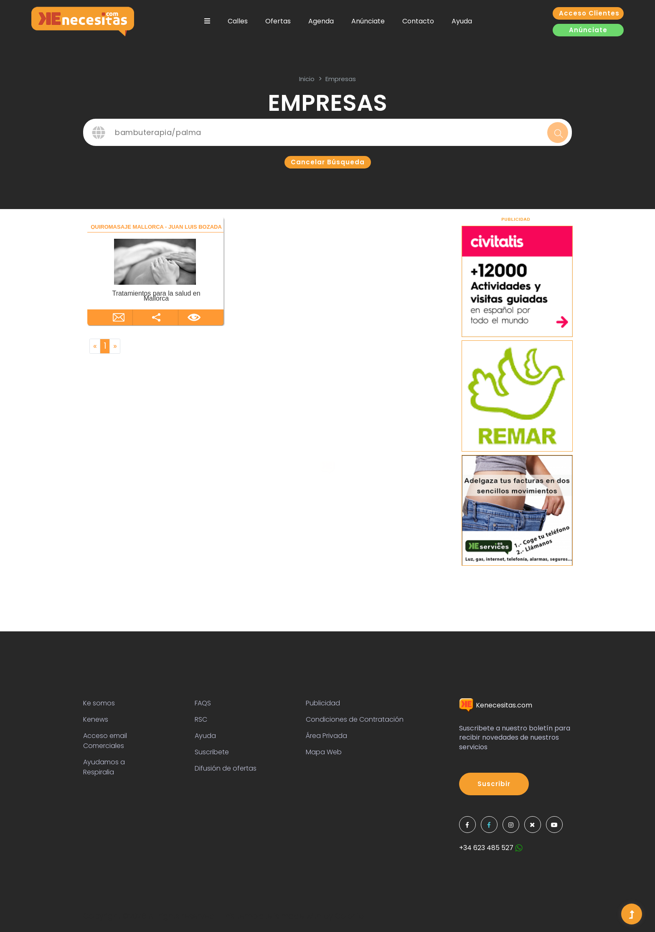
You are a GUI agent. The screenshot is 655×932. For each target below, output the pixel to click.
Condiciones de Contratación (355, 719)
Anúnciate (368, 21)
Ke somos (99, 703)
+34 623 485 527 (491, 848)
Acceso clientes (589, 13)
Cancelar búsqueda (328, 162)
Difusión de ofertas (225, 768)
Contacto (418, 21)
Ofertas (278, 21)
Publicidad (323, 703)
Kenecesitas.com (495, 705)
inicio (307, 78)
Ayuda (462, 21)
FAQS (203, 703)
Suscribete (212, 752)
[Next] (114, 346)
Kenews (95, 719)
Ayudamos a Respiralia (104, 767)
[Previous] (94, 346)
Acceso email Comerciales (105, 741)
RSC (201, 719)
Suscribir (493, 783)
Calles (238, 21)
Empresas (340, 78)
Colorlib (349, 916)
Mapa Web (324, 752)
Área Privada (326, 735)
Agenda (321, 21)
